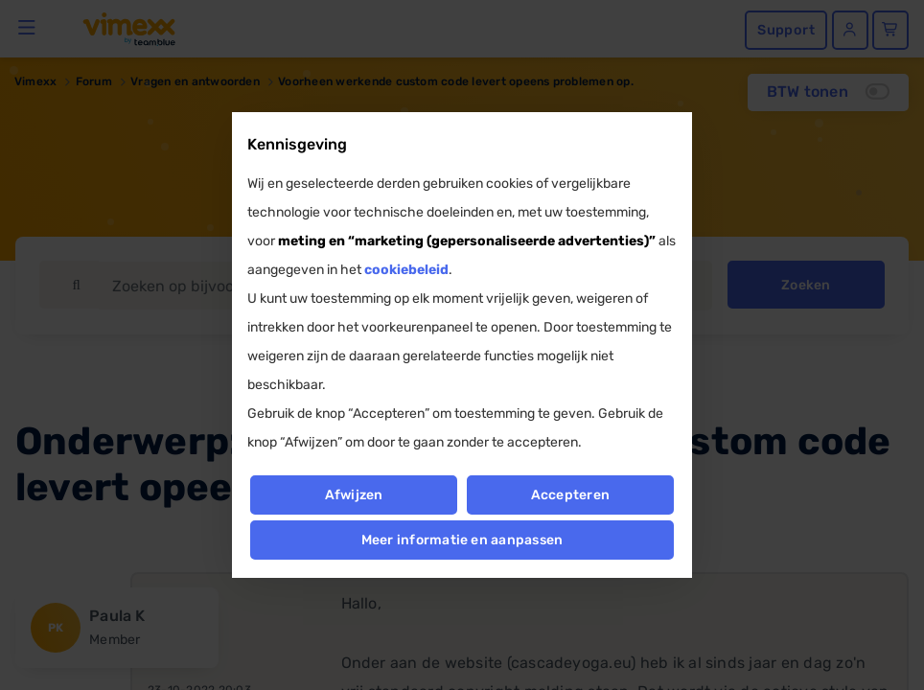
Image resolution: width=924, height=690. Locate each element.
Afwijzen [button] (353, 495)
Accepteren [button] (570, 495)
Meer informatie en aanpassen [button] (462, 540)
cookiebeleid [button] (406, 270)
